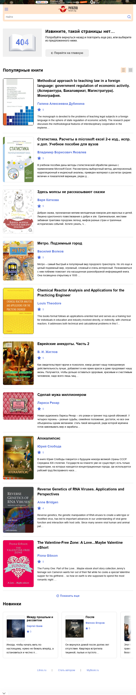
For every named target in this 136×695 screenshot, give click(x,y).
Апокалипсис (48, 438)
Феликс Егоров (95, 622)
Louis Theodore (49, 303)
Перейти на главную (68, 52)
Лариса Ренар (48, 403)
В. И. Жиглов (47, 352)
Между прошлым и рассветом (40, 619)
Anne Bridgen (47, 502)
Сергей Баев (34, 626)
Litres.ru (41, 670)
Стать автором (66, 670)
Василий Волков (50, 251)
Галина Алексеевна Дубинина (60, 103)
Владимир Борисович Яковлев (61, 152)
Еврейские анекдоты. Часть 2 (63, 344)
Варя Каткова (48, 200)
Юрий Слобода (49, 446)
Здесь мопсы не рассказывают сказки (71, 192)
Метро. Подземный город (59, 243)
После (90, 617)
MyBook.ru (93, 670)
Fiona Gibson (47, 555)
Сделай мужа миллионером (61, 395)
